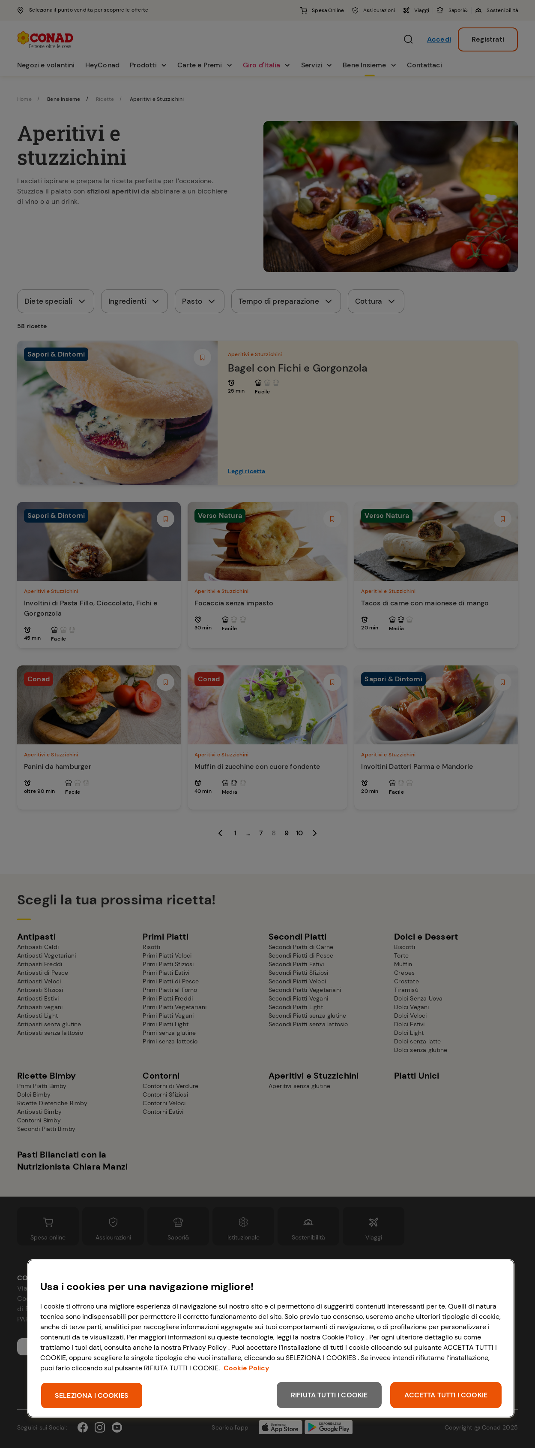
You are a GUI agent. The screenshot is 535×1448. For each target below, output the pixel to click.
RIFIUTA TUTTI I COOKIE (329, 1395)
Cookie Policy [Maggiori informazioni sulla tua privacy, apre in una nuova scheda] (246, 1367)
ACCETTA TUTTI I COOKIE (445, 1395)
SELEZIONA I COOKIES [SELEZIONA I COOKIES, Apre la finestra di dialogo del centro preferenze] (92, 1395)
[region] (270, 1338)
